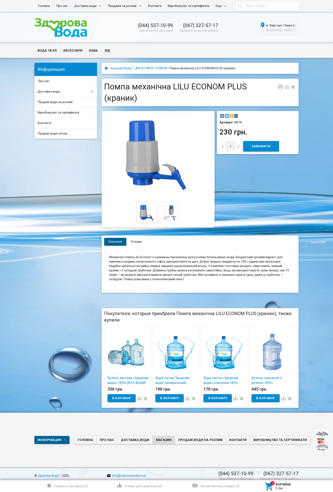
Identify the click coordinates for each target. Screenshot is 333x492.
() (67, 485)
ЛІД (107, 50)
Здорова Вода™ (121, 68)
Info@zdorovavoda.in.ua (126, 476)
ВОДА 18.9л (47, 50)
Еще (219, 6)
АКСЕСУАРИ (73, 50)
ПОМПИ (161, 68)
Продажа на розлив (122, 6)
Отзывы (136, 241)
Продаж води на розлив (55, 102)
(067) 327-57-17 (200, 25)
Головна (44, 6)
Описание (115, 241)
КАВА (93, 50)
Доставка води (85, 6)
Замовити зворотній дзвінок (198, 30)
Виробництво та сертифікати (188, 6)
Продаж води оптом (52, 133)
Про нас (62, 6)
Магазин (164, 440)
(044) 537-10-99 (155, 25)
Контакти (154, 6)
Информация (49, 440)
